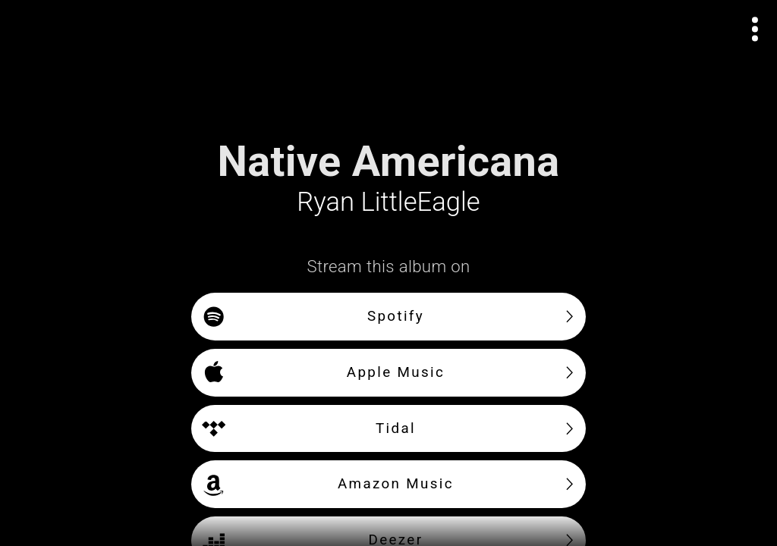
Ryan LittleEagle (388, 202)
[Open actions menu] (755, 29)
